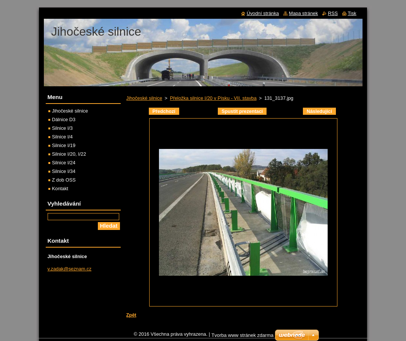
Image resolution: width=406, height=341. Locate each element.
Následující (319, 111)
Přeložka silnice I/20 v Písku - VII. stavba (213, 98)
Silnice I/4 (62, 137)
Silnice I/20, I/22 (69, 154)
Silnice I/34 (64, 171)
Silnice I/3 (62, 128)
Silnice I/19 (64, 145)
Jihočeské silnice (144, 98)
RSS (333, 13)
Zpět (131, 315)
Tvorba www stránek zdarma (242, 337)
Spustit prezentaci (242, 111)
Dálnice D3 (64, 119)
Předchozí (164, 111)
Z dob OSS (64, 180)
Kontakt (60, 188)
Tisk (352, 13)
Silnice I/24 (64, 162)
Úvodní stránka (263, 13)
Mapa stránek (303, 13)
